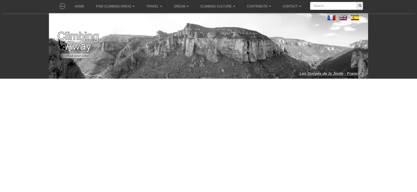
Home (79, 6)
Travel (154, 6)
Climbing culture (218, 6)
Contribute (259, 6)
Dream (181, 6)
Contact (292, 6)
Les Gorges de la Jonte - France (329, 73)
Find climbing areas (115, 6)
